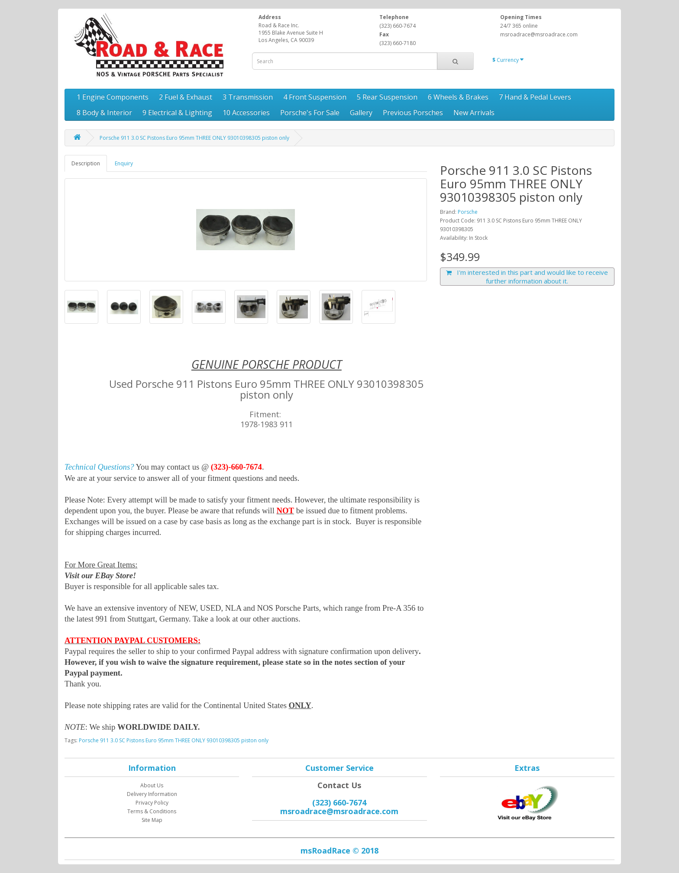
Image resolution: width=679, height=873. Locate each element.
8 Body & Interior (104, 112)
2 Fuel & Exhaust (185, 97)
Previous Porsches (413, 112)
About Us (151, 785)
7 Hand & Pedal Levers (535, 97)
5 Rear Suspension (387, 97)
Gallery (361, 112)
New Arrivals (474, 112)
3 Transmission (248, 97)
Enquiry (124, 163)
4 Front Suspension (314, 97)
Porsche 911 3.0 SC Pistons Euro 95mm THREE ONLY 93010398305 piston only (194, 138)
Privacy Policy (152, 802)
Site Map (152, 820)
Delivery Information (152, 794)
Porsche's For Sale (310, 112)
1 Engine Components (113, 97)
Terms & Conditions (151, 811)
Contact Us (339, 785)
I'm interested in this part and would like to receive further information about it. (527, 276)
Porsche (468, 212)
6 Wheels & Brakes (458, 97)
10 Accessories (246, 112)
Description (85, 163)
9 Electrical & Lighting (177, 112)
